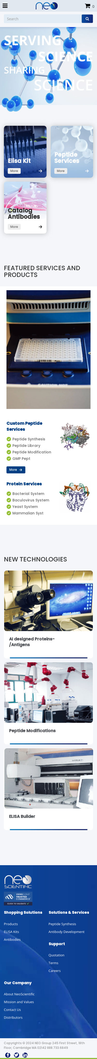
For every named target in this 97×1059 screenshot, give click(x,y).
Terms (53, 963)
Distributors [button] (13, 1017)
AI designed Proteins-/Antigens (32, 642)
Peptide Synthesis (62, 924)
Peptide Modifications (32, 731)
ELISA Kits (11, 931)
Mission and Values (19, 1002)
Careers (55, 970)
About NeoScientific (19, 994)
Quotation (56, 955)
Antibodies (12, 939)
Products (11, 924)
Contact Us (12, 1009)
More (16, 469)
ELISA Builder (22, 816)
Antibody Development (67, 931)
